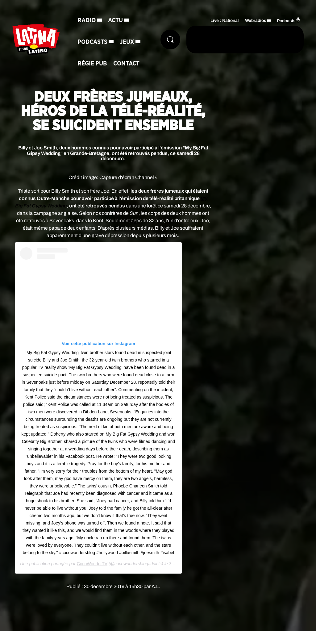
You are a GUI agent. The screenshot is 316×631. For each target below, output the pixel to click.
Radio (86, 20)
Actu (115, 20)
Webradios (255, 20)
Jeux (127, 42)
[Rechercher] (170, 39)
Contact (126, 64)
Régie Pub (92, 64)
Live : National (224, 20)
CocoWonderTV (92, 563)
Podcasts (92, 42)
